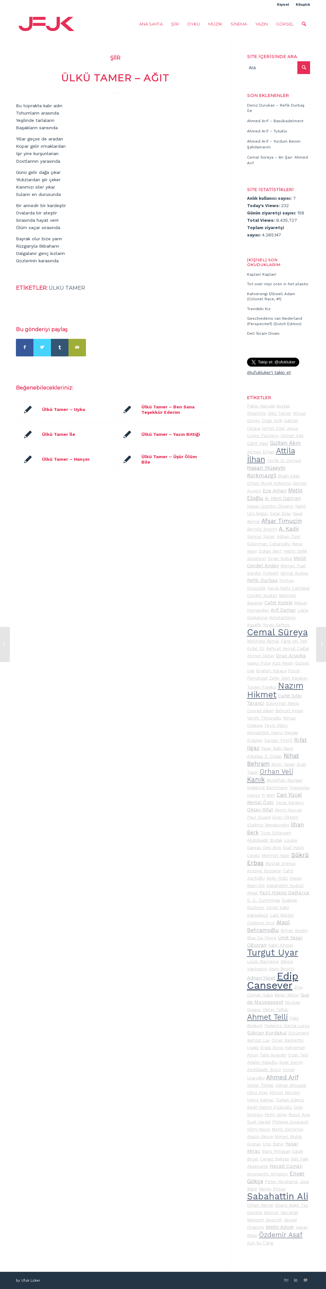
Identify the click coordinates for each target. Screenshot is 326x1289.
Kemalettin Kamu (265, 732)
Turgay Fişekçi (261, 687)
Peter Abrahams (281, 1181)
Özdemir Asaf (281, 1235)
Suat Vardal (259, 1122)
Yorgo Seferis (276, 624)
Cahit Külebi (279, 603)
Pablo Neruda (261, 406)
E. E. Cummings (263, 900)
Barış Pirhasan (276, 1151)
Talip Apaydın (273, 1055)
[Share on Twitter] (42, 347)
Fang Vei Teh (294, 641)
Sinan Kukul (280, 558)
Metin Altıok (280, 1227)
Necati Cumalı (286, 1166)
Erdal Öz (256, 648)
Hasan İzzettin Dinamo (270, 506)
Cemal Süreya (277, 632)
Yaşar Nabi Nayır (277, 748)
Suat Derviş (291, 1062)
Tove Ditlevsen (275, 833)
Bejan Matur (286, 995)
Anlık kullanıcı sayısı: (270, 198)
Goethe (254, 1212)
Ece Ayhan (275, 491)
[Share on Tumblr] (59, 347)
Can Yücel (289, 795)
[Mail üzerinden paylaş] (77, 347)
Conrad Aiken (260, 710)
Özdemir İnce (261, 922)
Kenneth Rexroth (264, 1220)
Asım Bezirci (281, 968)
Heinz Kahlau (260, 1100)
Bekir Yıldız (277, 878)
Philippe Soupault (290, 1122)
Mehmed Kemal (263, 641)
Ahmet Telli (267, 1017)
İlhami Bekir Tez (291, 1205)
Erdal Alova (271, 1047)
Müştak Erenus (280, 863)
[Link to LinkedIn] (296, 1280)
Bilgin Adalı (289, 475)
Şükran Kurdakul (267, 1033)
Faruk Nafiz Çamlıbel (288, 588)
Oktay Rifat (260, 810)
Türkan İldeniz (289, 1100)
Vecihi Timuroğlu (264, 718)
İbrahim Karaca (271, 670)
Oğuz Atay (257, 1092)
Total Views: (261, 220)
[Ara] (304, 24)
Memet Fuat (293, 565)
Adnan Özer (289, 536)
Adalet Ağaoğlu (262, 1062)
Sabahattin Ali (277, 1196)
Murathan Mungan (284, 780)
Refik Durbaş (262, 580)
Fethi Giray (276, 1114)
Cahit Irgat (257, 443)
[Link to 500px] (286, 1280)
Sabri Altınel (280, 945)
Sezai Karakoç (290, 802)
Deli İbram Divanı (263, 333)
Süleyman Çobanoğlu (268, 543)
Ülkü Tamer (67, 288)
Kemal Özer (260, 802)
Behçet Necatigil (281, 1212)
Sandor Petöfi (278, 740)
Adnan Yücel (261, 978)
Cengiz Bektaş (274, 1159)
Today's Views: (264, 205)
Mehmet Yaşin (275, 855)
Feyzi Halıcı (276, 725)
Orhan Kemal (260, 1205)
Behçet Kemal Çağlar (287, 648)
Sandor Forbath (263, 573)
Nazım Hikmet (275, 690)
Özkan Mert (270, 551)
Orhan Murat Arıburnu (269, 483)
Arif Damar (283, 610)
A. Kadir (289, 528)
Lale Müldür (282, 915)
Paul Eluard (259, 817)
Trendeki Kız (259, 309)
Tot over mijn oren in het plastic (277, 284)
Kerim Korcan (288, 810)
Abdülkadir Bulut (264, 1069)
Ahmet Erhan (260, 452)
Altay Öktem (285, 817)
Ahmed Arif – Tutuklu (267, 131)
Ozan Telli (298, 1055)
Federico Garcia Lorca (286, 1025)
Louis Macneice (263, 961)
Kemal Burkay (294, 573)
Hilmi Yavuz (258, 1129)
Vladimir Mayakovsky (268, 825)
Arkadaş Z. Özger (264, 756)
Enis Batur (273, 1144)
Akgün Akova (260, 1136)
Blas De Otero (261, 937)
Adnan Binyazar (291, 1085)
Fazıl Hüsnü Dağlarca (284, 893)
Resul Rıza (299, 1114)
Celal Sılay (280, 513)
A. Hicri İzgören (283, 498)
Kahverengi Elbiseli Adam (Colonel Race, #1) (271, 297)
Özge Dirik (272, 420)
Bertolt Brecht (262, 529)
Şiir (115, 58)
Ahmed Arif (282, 1077)
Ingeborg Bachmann (267, 787)
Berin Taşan (283, 764)
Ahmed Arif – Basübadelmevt (275, 121)
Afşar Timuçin (281, 521)
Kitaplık (303, 5)
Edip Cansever (272, 980)
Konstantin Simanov (267, 1174)
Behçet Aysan (289, 710)
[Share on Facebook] (24, 347)
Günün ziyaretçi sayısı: (272, 213)
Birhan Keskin (294, 930)
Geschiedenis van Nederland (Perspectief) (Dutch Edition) (274, 321)
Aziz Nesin (283, 663)
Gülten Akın (285, 443)
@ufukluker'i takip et (269, 372)
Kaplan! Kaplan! (261, 274)
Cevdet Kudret (262, 595)
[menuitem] (283, 4)
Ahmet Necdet (284, 1092)
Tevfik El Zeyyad (284, 460)
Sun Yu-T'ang (260, 1243)
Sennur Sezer (261, 536)
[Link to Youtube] (305, 1280)
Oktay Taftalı (275, 1009)
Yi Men (268, 795)
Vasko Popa (259, 663)
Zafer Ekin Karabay (288, 678)
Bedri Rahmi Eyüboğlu (269, 1107)
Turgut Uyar (272, 952)
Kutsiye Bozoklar (264, 870)
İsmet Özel (273, 428)
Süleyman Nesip (282, 703)
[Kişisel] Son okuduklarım (263, 262)
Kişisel (283, 5)
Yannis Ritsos (272, 1189)
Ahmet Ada (291, 435)
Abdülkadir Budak (264, 840)
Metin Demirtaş (287, 1129)
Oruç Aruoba (291, 656)
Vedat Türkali (260, 1085)
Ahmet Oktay (260, 655)
